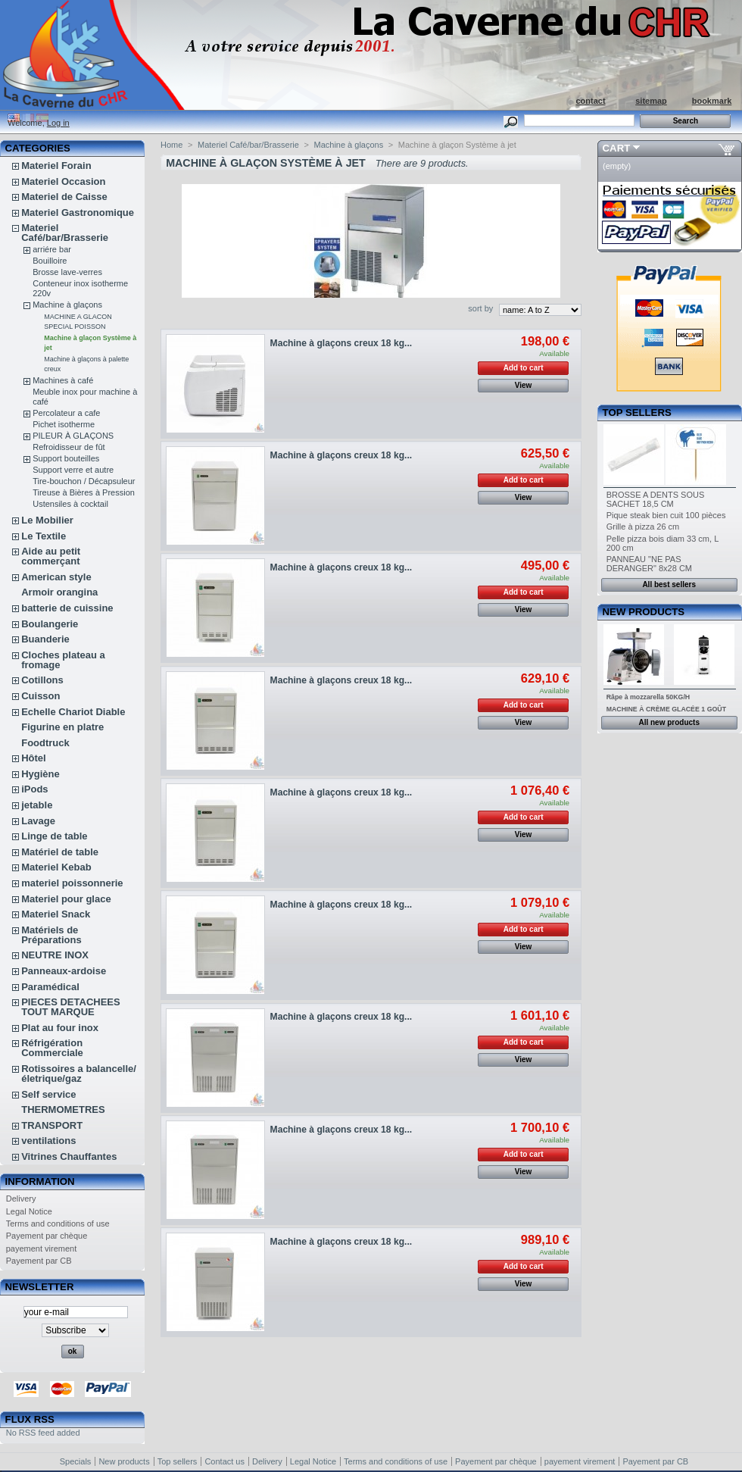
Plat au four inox (59, 1027)
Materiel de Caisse (64, 196)
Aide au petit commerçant (50, 556)
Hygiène (40, 774)
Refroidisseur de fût (68, 447)
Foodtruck (45, 743)
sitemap (651, 100)
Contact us (224, 1461)
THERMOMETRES (63, 1109)
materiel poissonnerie (72, 883)
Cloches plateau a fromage (63, 659)
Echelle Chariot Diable (73, 711)
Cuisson (40, 696)
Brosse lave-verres (67, 272)
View (523, 385)
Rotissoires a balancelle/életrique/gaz (78, 1073)
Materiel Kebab (56, 867)
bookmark (712, 100)
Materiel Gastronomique (77, 212)
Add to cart (524, 368)
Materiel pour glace (66, 899)
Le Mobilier (47, 520)
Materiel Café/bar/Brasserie (64, 232)
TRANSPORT (52, 1125)
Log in (58, 122)
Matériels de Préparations (51, 934)
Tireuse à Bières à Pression (84, 492)
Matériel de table (59, 852)
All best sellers (669, 584)
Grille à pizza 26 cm (643, 526)
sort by (480, 308)
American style (56, 577)
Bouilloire (50, 260)
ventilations (48, 1140)
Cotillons (42, 680)
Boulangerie (49, 624)
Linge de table (54, 836)
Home (171, 144)
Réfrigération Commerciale (52, 1047)
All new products (669, 722)
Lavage (38, 821)
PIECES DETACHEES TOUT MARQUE (70, 1006)
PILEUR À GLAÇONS (73, 435)
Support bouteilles (66, 458)
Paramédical (50, 986)
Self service (48, 1094)
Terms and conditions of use (58, 1223)
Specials (76, 1461)
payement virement (41, 1248)
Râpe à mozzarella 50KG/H (648, 697)
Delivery (21, 1198)
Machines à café (63, 380)
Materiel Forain (56, 165)
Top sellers (637, 412)
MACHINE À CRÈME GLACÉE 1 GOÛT (666, 709)
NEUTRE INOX (55, 955)
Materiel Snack (55, 914)
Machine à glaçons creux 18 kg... (341, 343)
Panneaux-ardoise (63, 971)
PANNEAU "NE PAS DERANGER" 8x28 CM (649, 564)
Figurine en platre (62, 727)
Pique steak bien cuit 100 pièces (666, 515)
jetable (36, 805)
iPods (34, 789)
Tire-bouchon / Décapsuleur (84, 481)
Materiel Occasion (63, 181)
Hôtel (33, 758)
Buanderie (45, 639)
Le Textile (43, 536)
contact (590, 100)
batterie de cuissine (67, 608)
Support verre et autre (73, 469)
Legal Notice (29, 1211)
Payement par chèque (47, 1235)
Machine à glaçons (67, 304)
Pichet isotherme (64, 424)
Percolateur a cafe (66, 412)
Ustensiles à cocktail (70, 503)
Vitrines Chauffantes (69, 1156)
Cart (617, 148)
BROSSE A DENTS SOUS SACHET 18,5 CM (655, 499)
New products (643, 611)
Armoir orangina (59, 592)
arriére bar (52, 249)
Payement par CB (39, 1260)
